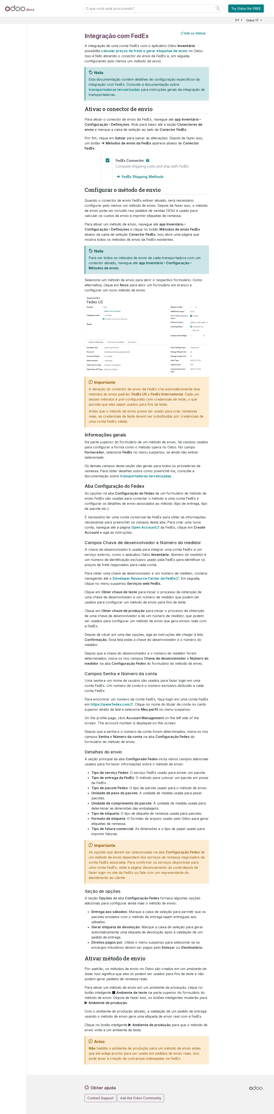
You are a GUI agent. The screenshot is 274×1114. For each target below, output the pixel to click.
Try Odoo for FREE (246, 8)
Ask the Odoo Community (140, 1098)
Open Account (143, 527)
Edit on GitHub (193, 33)
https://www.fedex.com (110, 704)
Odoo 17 (252, 20)
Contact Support (100, 1098)
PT (237, 20)
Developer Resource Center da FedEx (144, 578)
